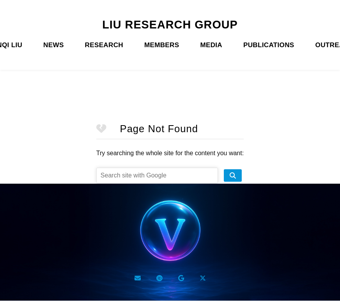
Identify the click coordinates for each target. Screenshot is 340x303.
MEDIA (211, 45)
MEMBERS (161, 45)
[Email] (138, 278)
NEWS (53, 45)
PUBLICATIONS (268, 45)
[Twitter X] (203, 278)
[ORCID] (159, 278)
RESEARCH (104, 45)
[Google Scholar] (181, 278)
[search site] (233, 175)
